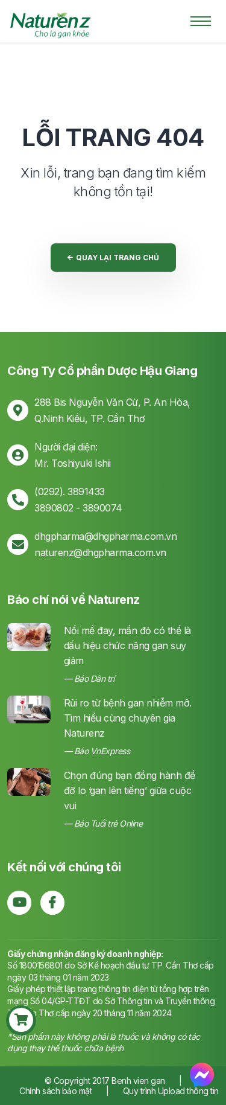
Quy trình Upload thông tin (171, 1091)
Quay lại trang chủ (113, 257)
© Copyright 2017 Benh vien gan (106, 1080)
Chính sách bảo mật (55, 1091)
